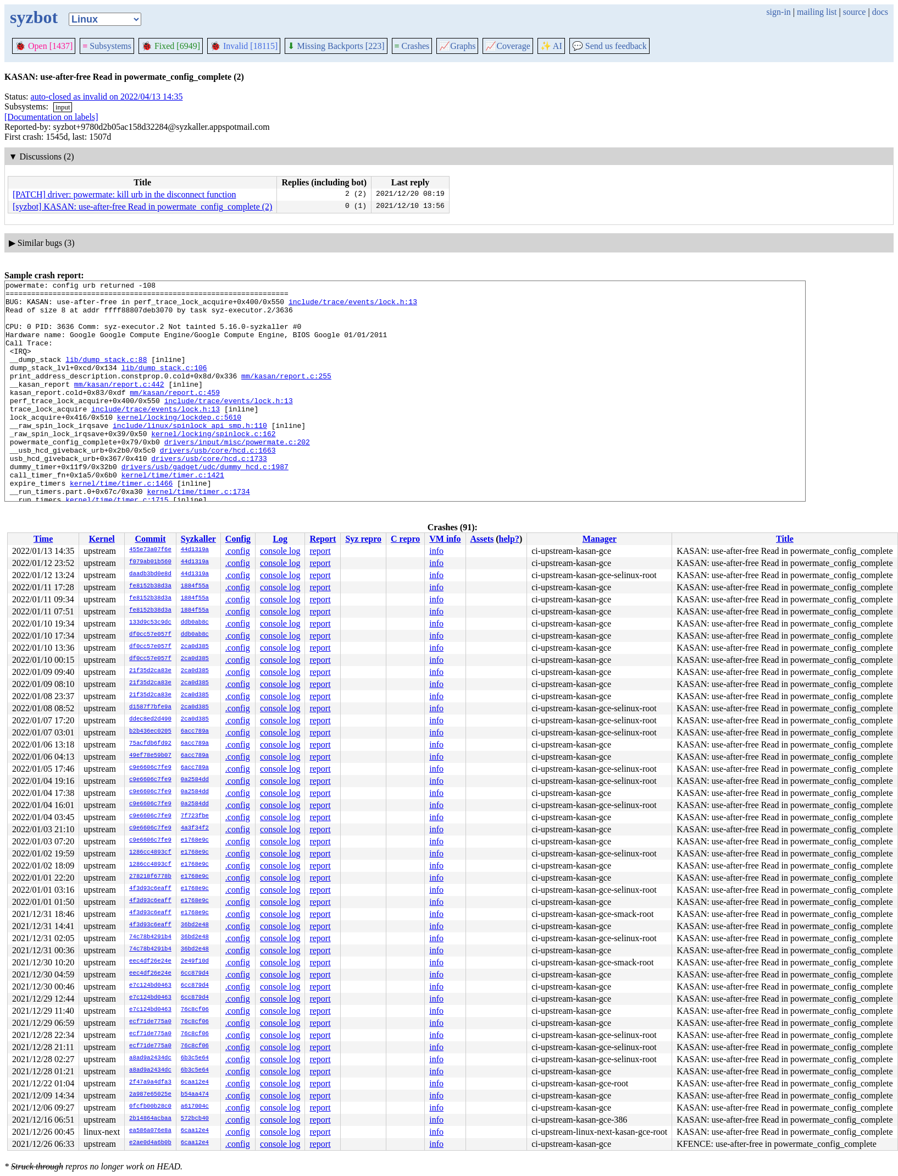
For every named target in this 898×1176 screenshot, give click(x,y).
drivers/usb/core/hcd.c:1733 (209, 494)
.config (237, 551)
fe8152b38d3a (150, 586)
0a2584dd (195, 780)
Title (785, 538)
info (436, 551)
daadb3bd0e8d (150, 574)
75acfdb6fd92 (150, 744)
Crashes (412, 46)
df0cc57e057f (150, 635)
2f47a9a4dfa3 (150, 1082)
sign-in (778, 12)
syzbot (34, 17)
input (63, 107)
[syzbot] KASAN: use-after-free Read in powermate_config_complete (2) (142, 206)
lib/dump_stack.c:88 (106, 376)
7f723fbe (195, 816)
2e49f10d (195, 961)
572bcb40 (195, 1119)
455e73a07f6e (150, 550)
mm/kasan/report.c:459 (175, 415)
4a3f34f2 (195, 828)
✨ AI (551, 46)
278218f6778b (150, 877)
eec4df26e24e (150, 961)
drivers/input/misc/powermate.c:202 (237, 475)
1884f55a (195, 586)
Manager (600, 538)
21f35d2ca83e (150, 671)
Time (43, 538)
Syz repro (363, 538)
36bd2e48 (195, 925)
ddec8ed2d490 (150, 719)
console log (280, 551)
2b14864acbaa (150, 1119)
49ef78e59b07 (150, 756)
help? (509, 538)
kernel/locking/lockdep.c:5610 (179, 445)
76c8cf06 (195, 1010)
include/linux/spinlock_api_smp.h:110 (190, 455)
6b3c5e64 (195, 1058)
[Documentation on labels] (51, 117)
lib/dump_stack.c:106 (164, 386)
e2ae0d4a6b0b (150, 1143)
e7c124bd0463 (150, 986)
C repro (405, 538)
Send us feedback (609, 46)
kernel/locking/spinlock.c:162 (213, 465)
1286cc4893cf (150, 852)
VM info (445, 538)
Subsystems (106, 46)
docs (880, 12)
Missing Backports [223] (335, 46)
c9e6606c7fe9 (150, 768)
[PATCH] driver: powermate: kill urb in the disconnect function (124, 194)
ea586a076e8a (150, 1131)
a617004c (195, 1107)
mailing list (816, 12)
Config (238, 538)
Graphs (457, 46)
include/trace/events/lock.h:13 (353, 306)
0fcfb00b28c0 (150, 1107)
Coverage (507, 46)
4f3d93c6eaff (150, 889)
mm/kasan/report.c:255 (286, 395)
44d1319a (195, 550)
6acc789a (195, 731)
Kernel (102, 538)
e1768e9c (195, 840)
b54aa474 (195, 1094)
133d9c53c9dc (150, 623)
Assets (482, 538)
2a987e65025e (150, 1094)
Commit (150, 538)
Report (322, 538)
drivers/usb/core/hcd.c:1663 (218, 485)
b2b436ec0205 (150, 731)
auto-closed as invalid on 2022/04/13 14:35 (107, 96)
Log (280, 538)
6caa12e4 (195, 1082)
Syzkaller (198, 538)
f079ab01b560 (150, 562)
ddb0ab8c (195, 623)
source (854, 12)
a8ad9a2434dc (150, 1058)
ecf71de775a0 (150, 1022)
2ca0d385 (195, 647)
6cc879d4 (195, 973)
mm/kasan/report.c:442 (119, 405)
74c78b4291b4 (150, 937)
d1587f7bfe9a (150, 707)
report (319, 551)
